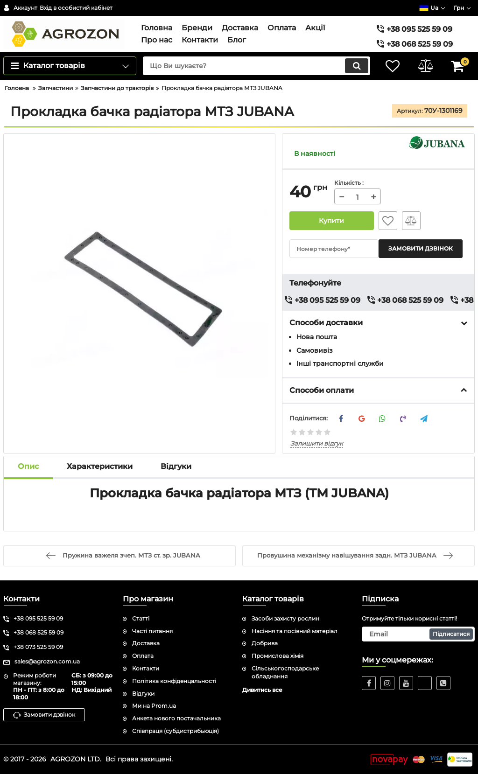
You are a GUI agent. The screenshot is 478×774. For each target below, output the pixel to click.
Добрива (265, 643)
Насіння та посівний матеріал (294, 631)
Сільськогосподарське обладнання (285, 672)
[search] (256, 65)
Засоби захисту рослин (285, 618)
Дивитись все (262, 689)
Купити (331, 220)
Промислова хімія (277, 655)
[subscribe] (418, 634)
